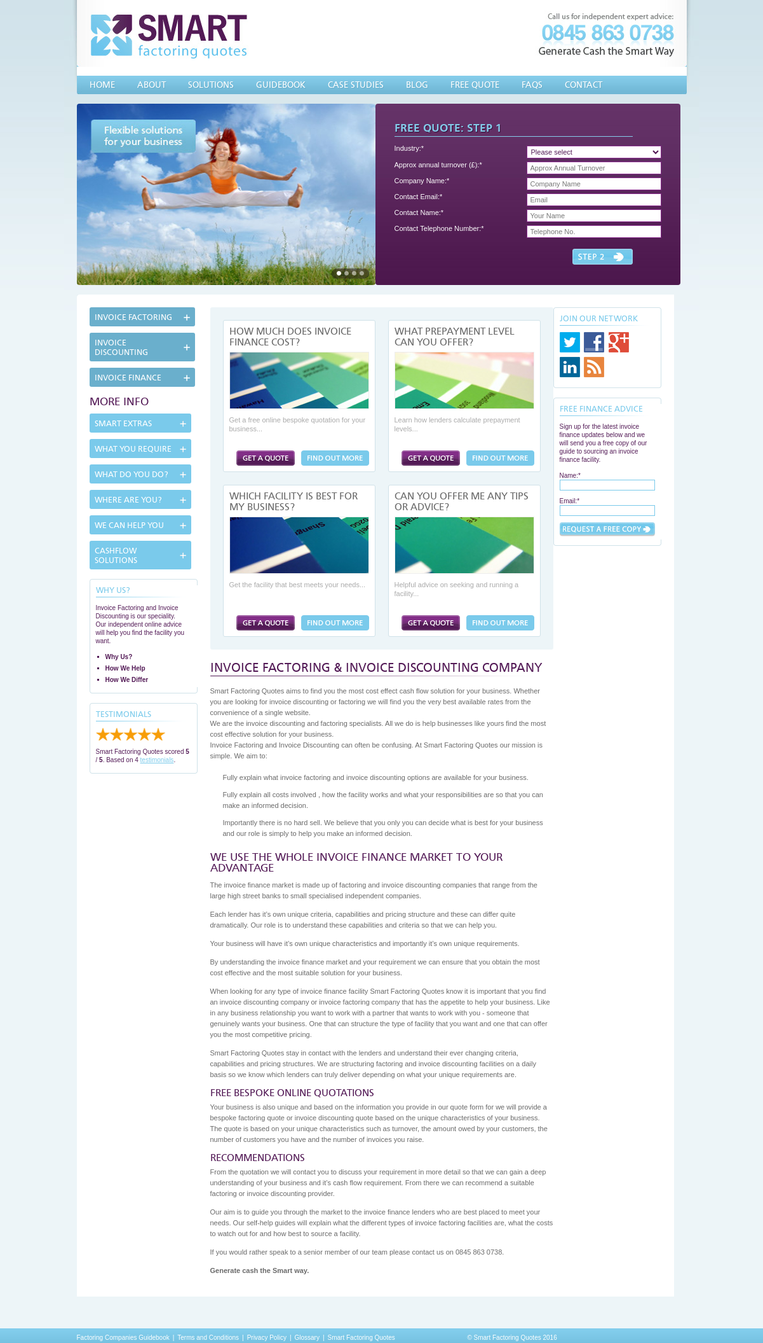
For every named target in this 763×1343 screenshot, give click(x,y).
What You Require (133, 449)
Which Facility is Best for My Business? (293, 502)
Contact (583, 85)
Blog (417, 85)
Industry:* (409, 148)
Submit (607, 529)
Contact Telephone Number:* (439, 228)
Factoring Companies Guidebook (123, 1337)
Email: (570, 501)
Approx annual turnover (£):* (438, 165)
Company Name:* (422, 180)
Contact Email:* (419, 196)
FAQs (532, 85)
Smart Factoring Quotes (361, 1337)
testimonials (157, 759)
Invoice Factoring (133, 317)
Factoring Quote (265, 458)
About (151, 85)
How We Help (125, 668)
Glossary (307, 1337)
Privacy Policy (267, 1337)
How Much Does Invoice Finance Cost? (290, 337)
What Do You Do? (131, 474)
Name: (570, 475)
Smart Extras (123, 423)
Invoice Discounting (121, 347)
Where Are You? (128, 499)
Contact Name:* (419, 212)
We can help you (129, 525)
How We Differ (127, 679)
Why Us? (119, 656)
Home (102, 85)
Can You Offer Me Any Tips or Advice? (462, 502)
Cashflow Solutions (116, 555)
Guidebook (281, 85)
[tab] (144, 316)
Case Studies (356, 85)
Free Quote (474, 85)
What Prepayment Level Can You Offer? (455, 337)
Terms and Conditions (208, 1337)
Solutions (211, 85)
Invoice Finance (128, 377)
